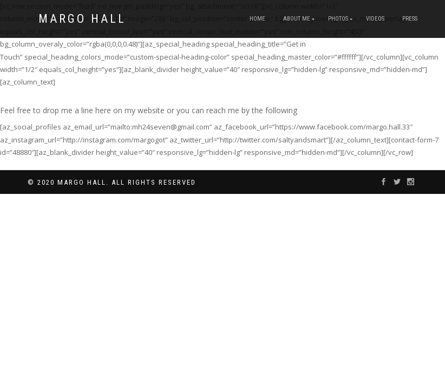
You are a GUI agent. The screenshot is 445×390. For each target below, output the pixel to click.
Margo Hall (82, 18)
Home (257, 18)
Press (409, 18)
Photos (338, 18)
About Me (296, 18)
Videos (375, 18)
